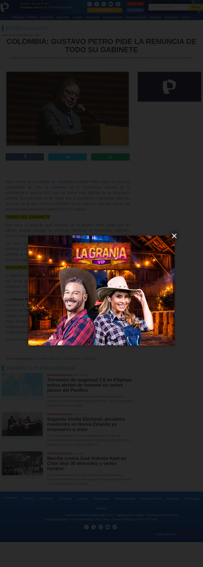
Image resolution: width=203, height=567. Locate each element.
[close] (174, 236)
